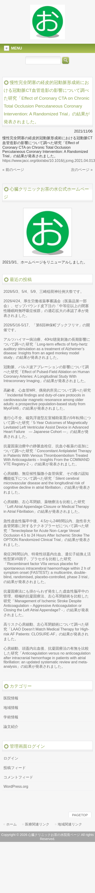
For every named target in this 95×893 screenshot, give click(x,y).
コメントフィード (18, 777)
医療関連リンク (37, 824)
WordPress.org (15, 786)
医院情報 (10, 698)
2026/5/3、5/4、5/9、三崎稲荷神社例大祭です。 (43, 292)
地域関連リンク (70, 824)
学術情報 (10, 717)
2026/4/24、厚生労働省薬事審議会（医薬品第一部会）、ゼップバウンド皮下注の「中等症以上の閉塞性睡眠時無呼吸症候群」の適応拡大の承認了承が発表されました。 (46, 308)
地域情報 (10, 708)
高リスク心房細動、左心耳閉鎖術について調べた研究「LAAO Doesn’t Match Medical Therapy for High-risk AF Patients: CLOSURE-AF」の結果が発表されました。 (46, 631)
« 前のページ (13, 170)
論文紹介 (10, 727)
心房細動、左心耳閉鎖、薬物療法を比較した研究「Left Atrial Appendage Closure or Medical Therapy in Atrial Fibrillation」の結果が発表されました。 (46, 506)
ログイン (10, 758)
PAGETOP (80, 815)
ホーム (11, 824)
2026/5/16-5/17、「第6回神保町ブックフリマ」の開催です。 (46, 327)
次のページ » (81, 170)
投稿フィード (14, 768)
